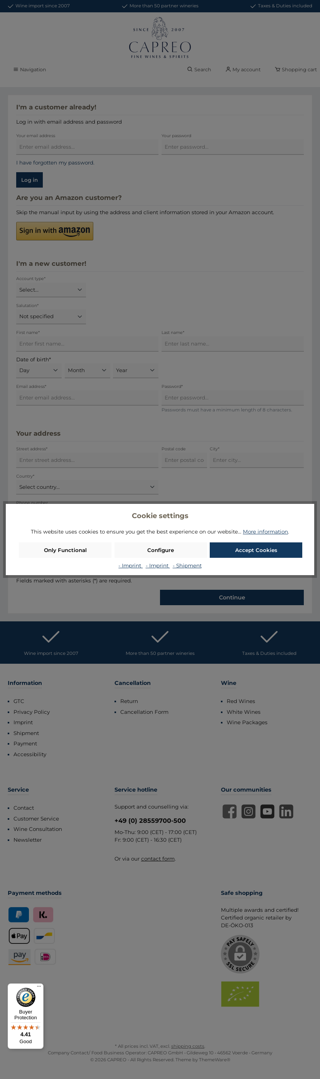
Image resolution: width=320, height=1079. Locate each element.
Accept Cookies (256, 550)
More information (265, 532)
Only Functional (65, 550)
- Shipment (187, 565)
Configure (160, 550)
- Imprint (130, 565)
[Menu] (39, 988)
